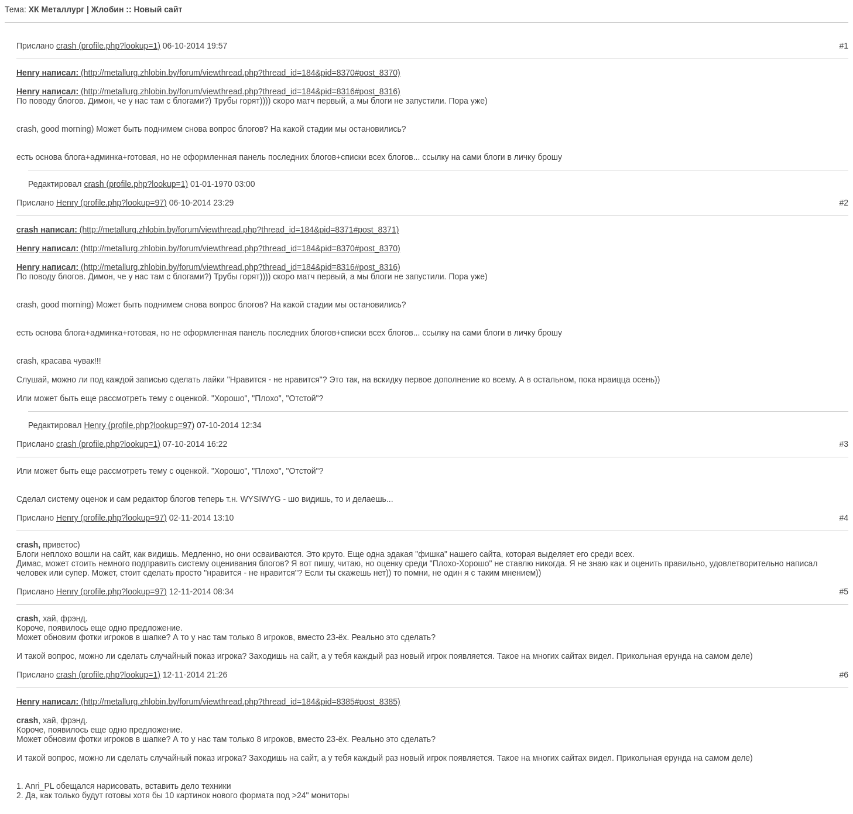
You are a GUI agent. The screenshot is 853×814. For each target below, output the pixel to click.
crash (66, 45)
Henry (67, 202)
